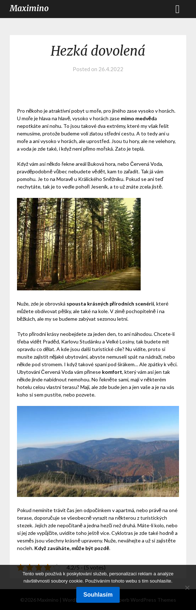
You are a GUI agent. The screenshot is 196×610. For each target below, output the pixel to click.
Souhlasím (98, 595)
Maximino (29, 8)
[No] (187, 587)
